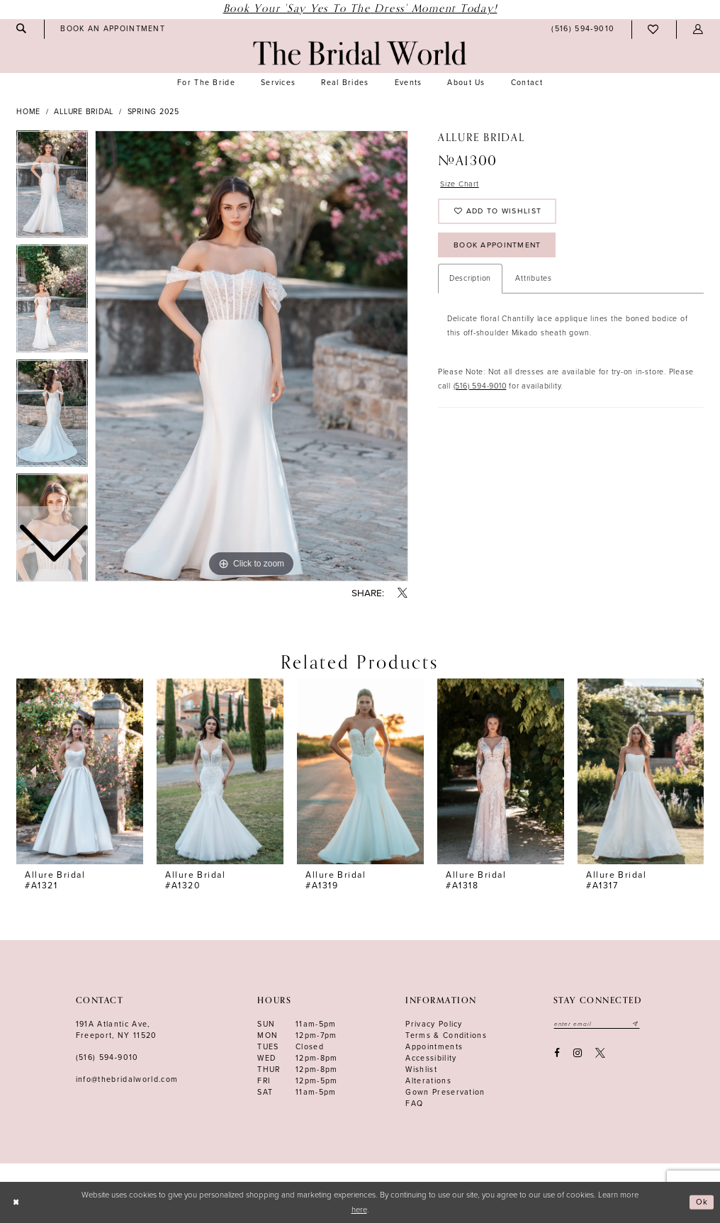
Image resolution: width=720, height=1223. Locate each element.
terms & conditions (446, 1035)
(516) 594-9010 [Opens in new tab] (480, 390)
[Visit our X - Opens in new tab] (600, 1053)
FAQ (414, 1103)
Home (28, 111)
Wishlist (421, 1069)
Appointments (434, 1046)
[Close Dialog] (16, 1202)
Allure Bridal (83, 111)
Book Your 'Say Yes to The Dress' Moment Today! (360, 9)
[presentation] (79, 771)
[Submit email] (636, 1024)
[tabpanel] (251, 356)
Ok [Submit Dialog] (702, 1202)
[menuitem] (113, 29)
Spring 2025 (153, 111)
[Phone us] (583, 30)
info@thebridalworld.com (127, 1079)
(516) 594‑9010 (107, 1057)
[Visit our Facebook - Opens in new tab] (556, 1053)
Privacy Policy (434, 1024)
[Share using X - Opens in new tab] (403, 594)
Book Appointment (499, 248)
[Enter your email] (597, 1024)
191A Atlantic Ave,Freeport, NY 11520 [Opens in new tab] (116, 1030)
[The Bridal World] (359, 53)
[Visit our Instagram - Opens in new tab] (577, 1053)
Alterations (428, 1080)
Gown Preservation (445, 1092)
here (359, 1209)
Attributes (533, 283)
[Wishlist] (653, 29)
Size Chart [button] (460, 184)
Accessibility (430, 1058)
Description (470, 283)
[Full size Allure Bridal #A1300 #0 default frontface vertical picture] (251, 356)
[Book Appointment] (113, 29)
